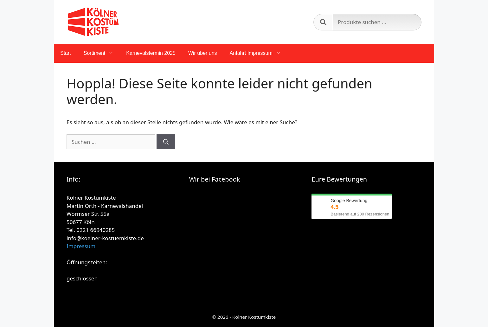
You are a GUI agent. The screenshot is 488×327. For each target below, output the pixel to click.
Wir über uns (202, 53)
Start (65, 53)
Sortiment (102, 53)
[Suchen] (166, 142)
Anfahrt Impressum (258, 53)
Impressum (81, 246)
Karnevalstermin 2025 (151, 53)
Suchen (323, 22)
